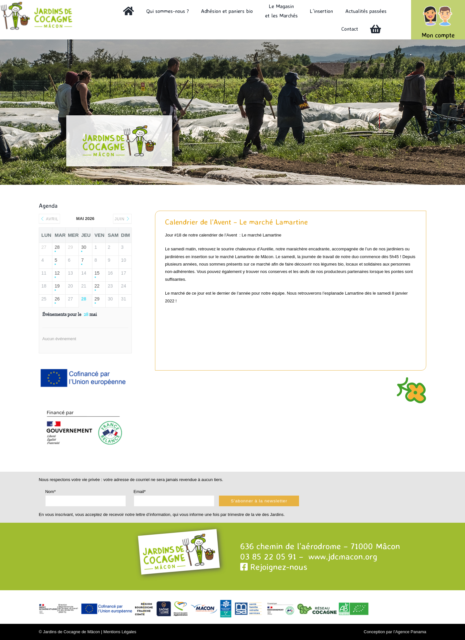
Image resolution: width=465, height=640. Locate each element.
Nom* (50, 491)
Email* (140, 491)
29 (97, 298)
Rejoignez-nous (273, 566)
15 (97, 273)
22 (97, 286)
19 (57, 286)
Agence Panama (410, 631)
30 (83, 247)
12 (57, 273)
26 (57, 298)
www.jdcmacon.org (342, 556)
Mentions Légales (119, 631)
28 (57, 247)
